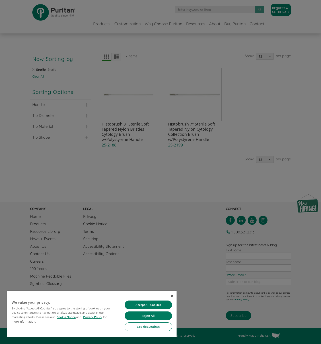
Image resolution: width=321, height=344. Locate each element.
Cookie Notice (66, 317)
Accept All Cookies (148, 305)
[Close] (172, 296)
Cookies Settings (148, 327)
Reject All (148, 316)
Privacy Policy (92, 317)
